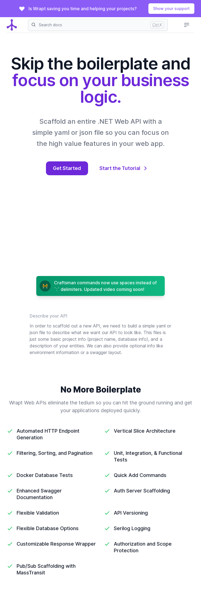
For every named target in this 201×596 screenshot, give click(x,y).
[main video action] (100, 233)
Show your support (171, 8)
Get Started (67, 168)
